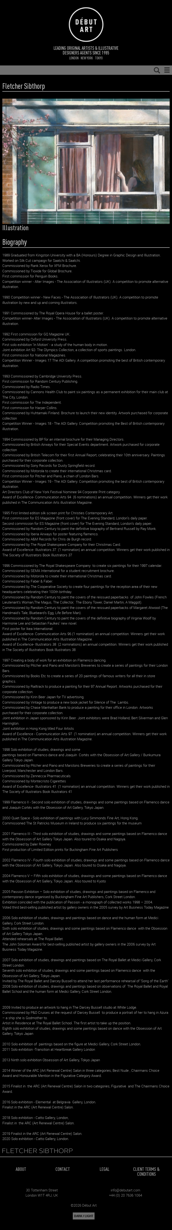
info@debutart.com (125, 1190)
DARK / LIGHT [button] (83, 1216)
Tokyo (99, 57)
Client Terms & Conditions (146, 1171)
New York (87, 57)
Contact (62, 1169)
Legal (105, 1169)
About (21, 1169)
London (74, 57)
